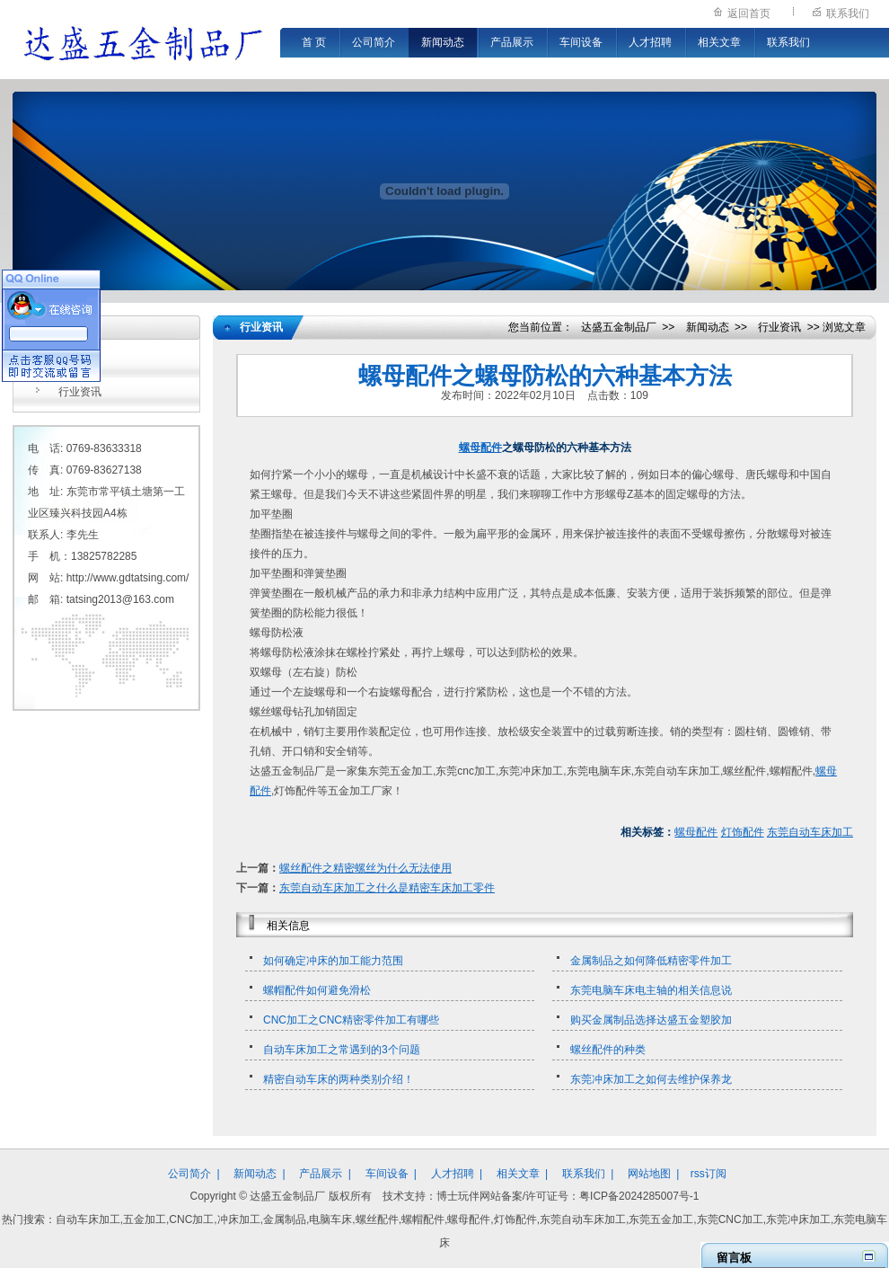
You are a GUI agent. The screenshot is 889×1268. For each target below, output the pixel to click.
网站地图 (649, 1173)
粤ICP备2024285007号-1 (639, 1196)
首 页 (314, 42)
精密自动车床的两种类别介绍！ (338, 1079)
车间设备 (581, 42)
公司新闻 (79, 363)
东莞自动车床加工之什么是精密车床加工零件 (387, 888)
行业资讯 (79, 392)
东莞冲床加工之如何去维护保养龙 (651, 1079)
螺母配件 (480, 447)
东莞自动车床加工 (810, 832)
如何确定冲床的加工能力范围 (333, 960)
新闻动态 (442, 42)
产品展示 (511, 42)
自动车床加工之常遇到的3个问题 (341, 1049)
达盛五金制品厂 (618, 327)
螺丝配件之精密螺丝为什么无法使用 (365, 868)
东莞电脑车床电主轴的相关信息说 (651, 990)
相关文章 (719, 42)
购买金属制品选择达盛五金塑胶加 (651, 1020)
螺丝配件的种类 (608, 1049)
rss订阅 (708, 1173)
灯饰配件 (742, 832)
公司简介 (373, 42)
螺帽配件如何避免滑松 (317, 990)
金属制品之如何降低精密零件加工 (651, 960)
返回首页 (748, 13)
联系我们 (847, 13)
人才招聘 (650, 42)
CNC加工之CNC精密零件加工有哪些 (351, 1020)
